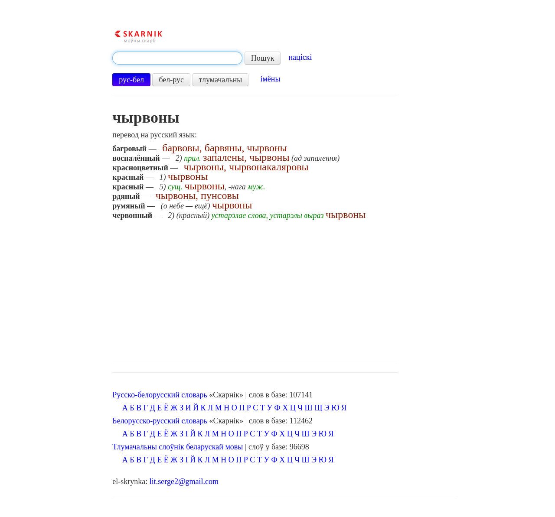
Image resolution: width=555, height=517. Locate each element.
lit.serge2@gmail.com (184, 481)
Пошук (262, 58)
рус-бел (131, 79)
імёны (270, 79)
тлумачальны (220, 79)
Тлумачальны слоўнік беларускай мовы (177, 446)
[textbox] (177, 58)
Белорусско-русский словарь (159, 420)
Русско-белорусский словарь (159, 394)
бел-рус (171, 79)
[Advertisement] (284, 289)
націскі (300, 57)
